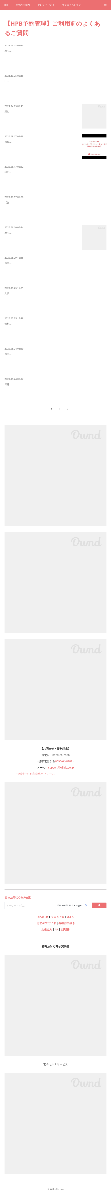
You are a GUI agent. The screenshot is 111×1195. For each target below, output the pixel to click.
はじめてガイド (46, 923)
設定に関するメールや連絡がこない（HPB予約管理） (38, 354)
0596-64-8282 (63, 761)
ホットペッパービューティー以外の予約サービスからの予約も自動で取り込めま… (55, 82)
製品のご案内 (23, 5)
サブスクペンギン (71, 5)
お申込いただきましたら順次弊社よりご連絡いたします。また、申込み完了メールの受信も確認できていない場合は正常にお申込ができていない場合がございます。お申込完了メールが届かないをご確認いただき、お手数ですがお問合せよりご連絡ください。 (55, 364)
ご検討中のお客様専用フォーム (35, 773)
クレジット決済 (46, 5)
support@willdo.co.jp (61, 767)
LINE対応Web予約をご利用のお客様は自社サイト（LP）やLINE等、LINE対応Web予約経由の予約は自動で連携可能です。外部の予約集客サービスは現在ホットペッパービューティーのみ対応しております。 (55, 91)
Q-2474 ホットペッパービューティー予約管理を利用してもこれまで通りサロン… (55, 51)
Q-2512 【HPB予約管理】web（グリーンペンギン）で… (40, 112)
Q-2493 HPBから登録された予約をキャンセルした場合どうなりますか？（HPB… (55, 203)
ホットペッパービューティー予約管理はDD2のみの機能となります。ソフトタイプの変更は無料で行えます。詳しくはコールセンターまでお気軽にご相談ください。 (41, 243)
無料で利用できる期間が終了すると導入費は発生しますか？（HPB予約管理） (53, 324)
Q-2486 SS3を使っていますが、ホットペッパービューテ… (41, 233)
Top (6, 5)
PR (56, 929)
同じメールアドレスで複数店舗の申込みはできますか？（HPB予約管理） (50, 263)
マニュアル (58, 916)
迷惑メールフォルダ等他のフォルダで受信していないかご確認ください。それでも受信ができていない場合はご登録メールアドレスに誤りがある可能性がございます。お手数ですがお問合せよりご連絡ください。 (55, 394)
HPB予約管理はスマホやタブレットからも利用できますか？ (42, 172)
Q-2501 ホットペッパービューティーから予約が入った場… (41, 142)
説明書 (65, 929)
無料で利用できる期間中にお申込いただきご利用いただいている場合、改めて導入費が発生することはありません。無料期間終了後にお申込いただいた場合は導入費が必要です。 (55, 332)
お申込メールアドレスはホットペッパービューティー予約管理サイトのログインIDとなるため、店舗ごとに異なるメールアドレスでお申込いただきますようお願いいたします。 (55, 271)
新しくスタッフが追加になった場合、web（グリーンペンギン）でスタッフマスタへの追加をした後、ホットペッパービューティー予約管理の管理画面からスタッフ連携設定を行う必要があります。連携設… (41, 122)
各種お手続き (66, 923)
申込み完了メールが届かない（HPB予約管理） (34, 385)
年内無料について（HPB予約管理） (27, 294)
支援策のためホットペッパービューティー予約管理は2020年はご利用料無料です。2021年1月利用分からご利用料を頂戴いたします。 (55, 301)
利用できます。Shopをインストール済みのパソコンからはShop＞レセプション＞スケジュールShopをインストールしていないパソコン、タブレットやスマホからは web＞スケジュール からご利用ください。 (55, 182)
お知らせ (42, 916)
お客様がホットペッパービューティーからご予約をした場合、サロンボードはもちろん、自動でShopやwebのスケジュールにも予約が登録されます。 (41, 152)
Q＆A (70, 916)
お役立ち (46, 929)
